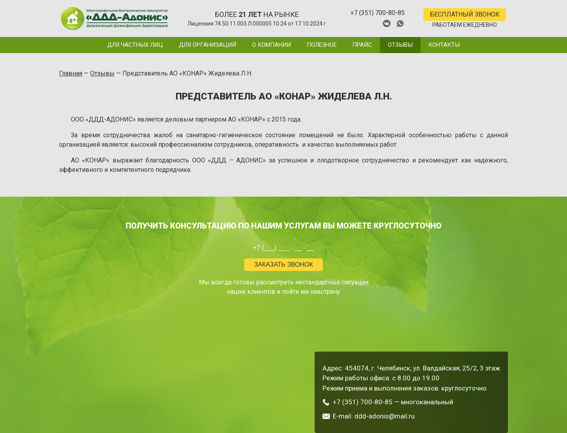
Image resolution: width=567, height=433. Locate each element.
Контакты (444, 44)
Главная (70, 73)
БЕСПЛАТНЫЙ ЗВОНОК (465, 14)
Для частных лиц (135, 44)
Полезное (322, 44)
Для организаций (207, 44)
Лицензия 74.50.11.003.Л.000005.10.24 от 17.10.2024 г (256, 23)
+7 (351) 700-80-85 (377, 13)
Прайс (362, 44)
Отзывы (400, 44)
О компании (271, 44)
